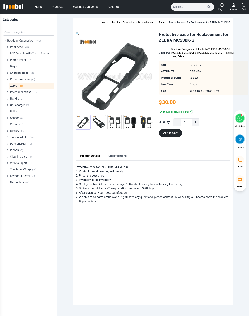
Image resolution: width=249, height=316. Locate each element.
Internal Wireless (23, 92)
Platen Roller (21, 60)
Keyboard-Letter (23, 176)
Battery (17, 130)
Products (57, 6)
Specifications (117, 156)
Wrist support (21, 163)
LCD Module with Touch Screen (32, 53)
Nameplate (19, 182)
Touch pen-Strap (23, 169)
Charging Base (22, 72)
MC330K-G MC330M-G (217, 49)
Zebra (16, 85)
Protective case (22, 79)
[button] (77, 33)
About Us (113, 6)
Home (38, 6)
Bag (15, 66)
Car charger (19, 105)
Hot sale (199, 49)
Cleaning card (21, 156)
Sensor (17, 118)
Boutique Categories (85, 6)
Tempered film (22, 137)
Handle (17, 98)
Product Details (90, 156)
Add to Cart (170, 133)
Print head (20, 47)
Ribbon (16, 150)
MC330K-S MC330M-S (209, 52)
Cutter (16, 124)
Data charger (21, 143)
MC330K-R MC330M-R (183, 52)
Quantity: (164, 122)
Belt (15, 111)
